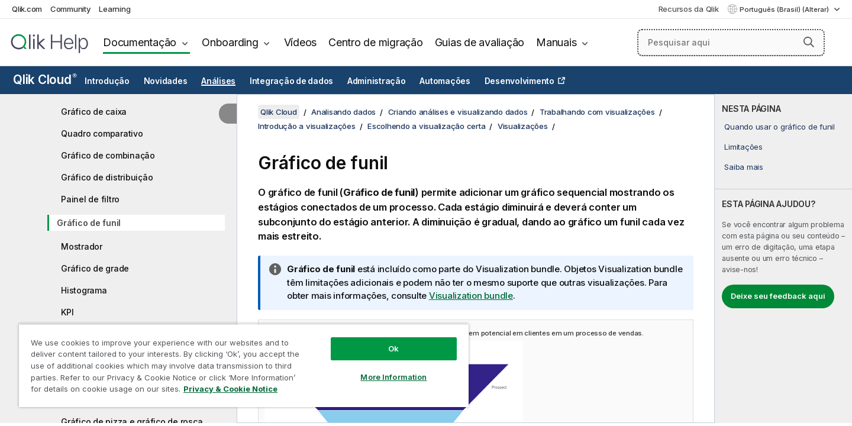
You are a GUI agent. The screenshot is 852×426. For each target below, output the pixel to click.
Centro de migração (375, 42)
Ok (393, 348)
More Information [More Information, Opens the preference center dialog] (393, 377)
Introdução (107, 81)
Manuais (556, 42)
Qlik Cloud (45, 79)
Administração (376, 81)
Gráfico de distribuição (107, 177)
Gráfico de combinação (108, 155)
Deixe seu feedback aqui (778, 296)
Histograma (84, 290)
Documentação (139, 42)
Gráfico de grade (95, 268)
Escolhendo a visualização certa (426, 126)
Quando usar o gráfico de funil (779, 126)
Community (70, 9)
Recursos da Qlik (689, 9)
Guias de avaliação (480, 42)
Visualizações (523, 126)
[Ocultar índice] (228, 114)
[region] (244, 365)
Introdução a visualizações (307, 126)
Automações (444, 81)
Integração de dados (291, 81)
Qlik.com (27, 9)
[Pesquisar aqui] (731, 42)
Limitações (743, 146)
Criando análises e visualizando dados (458, 112)
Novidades (166, 81)
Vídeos (300, 42)
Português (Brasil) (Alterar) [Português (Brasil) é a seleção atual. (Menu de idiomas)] (785, 9)
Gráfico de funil (89, 223)
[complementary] (783, 258)
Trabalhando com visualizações (597, 112)
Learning (114, 9)
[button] (809, 42)
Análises (218, 81)
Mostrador (81, 246)
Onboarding (230, 42)
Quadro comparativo (102, 133)
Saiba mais (743, 167)
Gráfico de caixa (94, 111)
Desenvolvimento (519, 81)
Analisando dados (343, 112)
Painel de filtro (90, 199)
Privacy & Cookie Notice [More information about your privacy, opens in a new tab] (230, 388)
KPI (67, 312)
